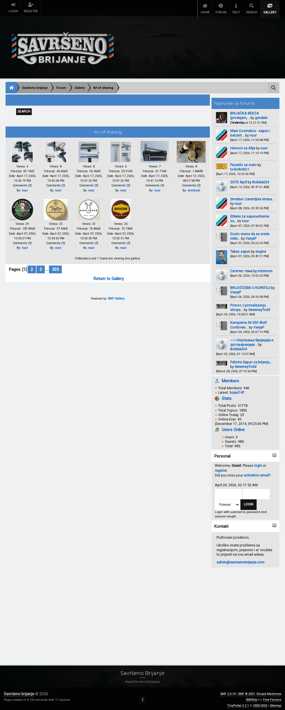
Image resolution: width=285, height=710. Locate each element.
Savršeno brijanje (19, 691)
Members (230, 378)
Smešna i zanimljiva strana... (252, 196)
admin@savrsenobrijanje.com (240, 560)
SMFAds (251, 697)
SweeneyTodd (259, 307)
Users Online (233, 427)
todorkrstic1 (239, 167)
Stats (227, 395)
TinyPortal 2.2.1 (238, 703)
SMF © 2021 (246, 691)
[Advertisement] (142, 609)
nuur (253, 133)
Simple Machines (268, 691)
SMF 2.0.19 (227, 691)
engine (260, 249)
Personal (222, 453)
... (47, 270)
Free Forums (272, 697)
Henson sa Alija (242, 146)
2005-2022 (260, 703)
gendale (261, 115)
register (221, 468)
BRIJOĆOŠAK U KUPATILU (250, 285)
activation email (256, 473)
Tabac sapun (240, 249)
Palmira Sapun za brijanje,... (251, 360)
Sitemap (275, 703)
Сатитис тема (241, 268)
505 (55, 270)
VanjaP (250, 236)
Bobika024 (260, 180)
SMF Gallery (116, 299)
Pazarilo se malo (243, 162)
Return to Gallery (108, 279)
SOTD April (238, 180)
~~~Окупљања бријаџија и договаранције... (251, 339)
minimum (265, 268)
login (258, 463)
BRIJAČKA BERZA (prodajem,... (244, 113)
